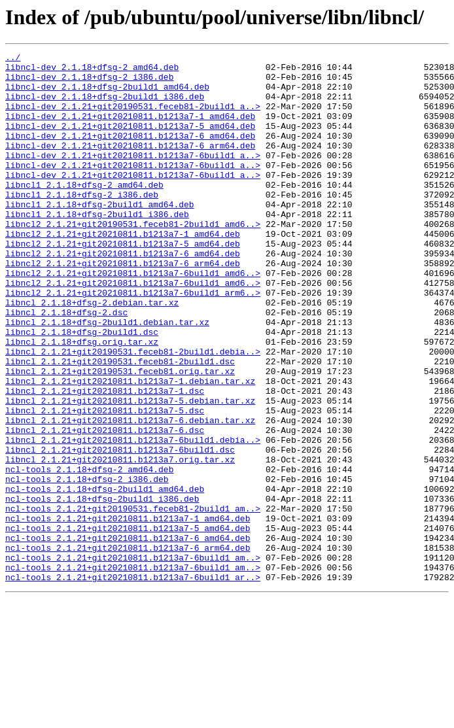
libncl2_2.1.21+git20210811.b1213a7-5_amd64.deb (122, 282)
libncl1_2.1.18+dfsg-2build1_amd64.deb (99, 235)
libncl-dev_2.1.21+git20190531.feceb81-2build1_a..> (132, 118)
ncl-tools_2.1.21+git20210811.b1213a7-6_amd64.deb (127, 636)
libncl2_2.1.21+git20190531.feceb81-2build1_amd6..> (132, 259)
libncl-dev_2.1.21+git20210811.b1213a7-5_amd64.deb (130, 141)
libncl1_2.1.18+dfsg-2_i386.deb (81, 224)
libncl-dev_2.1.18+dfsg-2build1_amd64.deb (107, 94)
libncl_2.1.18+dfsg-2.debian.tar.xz (92, 353)
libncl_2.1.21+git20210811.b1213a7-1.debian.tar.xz (130, 447)
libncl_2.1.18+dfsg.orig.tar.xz (81, 400)
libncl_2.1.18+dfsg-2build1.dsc (81, 388)
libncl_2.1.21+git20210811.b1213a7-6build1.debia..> (132, 518)
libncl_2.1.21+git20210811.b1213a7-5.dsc (104, 483)
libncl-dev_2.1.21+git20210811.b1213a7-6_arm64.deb (130, 165)
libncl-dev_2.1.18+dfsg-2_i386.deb (89, 82)
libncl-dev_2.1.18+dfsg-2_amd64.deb (92, 71)
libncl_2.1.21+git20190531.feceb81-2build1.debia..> (132, 412)
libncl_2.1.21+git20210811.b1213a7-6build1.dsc (120, 530)
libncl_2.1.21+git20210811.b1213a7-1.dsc (104, 459)
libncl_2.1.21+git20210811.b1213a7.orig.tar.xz (120, 541)
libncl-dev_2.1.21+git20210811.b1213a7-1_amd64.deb (130, 129)
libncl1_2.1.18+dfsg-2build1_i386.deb (97, 247)
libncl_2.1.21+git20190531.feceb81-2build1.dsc (120, 424)
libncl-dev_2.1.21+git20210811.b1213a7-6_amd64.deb (130, 153)
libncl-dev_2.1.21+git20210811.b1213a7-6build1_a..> (132, 176)
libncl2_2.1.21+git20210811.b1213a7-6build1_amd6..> (132, 318)
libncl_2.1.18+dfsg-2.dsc (66, 365)
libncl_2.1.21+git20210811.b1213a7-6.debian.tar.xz (130, 494)
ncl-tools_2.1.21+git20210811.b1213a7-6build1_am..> (132, 659)
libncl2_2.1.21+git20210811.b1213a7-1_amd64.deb (122, 271)
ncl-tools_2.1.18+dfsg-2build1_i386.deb (102, 589)
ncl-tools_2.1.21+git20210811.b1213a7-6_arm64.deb (127, 647)
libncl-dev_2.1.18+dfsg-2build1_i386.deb (104, 106)
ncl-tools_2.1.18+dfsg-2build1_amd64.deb (104, 577)
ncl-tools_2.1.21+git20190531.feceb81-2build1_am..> (132, 600)
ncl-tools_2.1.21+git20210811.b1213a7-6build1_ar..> (132, 683)
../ (12, 59)
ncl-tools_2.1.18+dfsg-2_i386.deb (87, 565)
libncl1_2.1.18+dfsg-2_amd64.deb (84, 212)
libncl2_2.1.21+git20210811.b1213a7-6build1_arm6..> (132, 341)
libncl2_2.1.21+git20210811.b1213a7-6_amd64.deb (122, 294)
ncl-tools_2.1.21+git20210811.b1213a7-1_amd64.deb (127, 612)
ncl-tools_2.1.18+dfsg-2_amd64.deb (89, 553)
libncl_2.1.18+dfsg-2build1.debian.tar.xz (107, 377)
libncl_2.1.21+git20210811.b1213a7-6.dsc (104, 506)
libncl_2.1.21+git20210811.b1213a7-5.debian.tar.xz (130, 471)
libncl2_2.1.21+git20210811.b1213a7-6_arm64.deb (122, 306)
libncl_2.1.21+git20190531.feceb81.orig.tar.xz (120, 436)
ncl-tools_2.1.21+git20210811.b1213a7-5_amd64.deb (127, 624)
